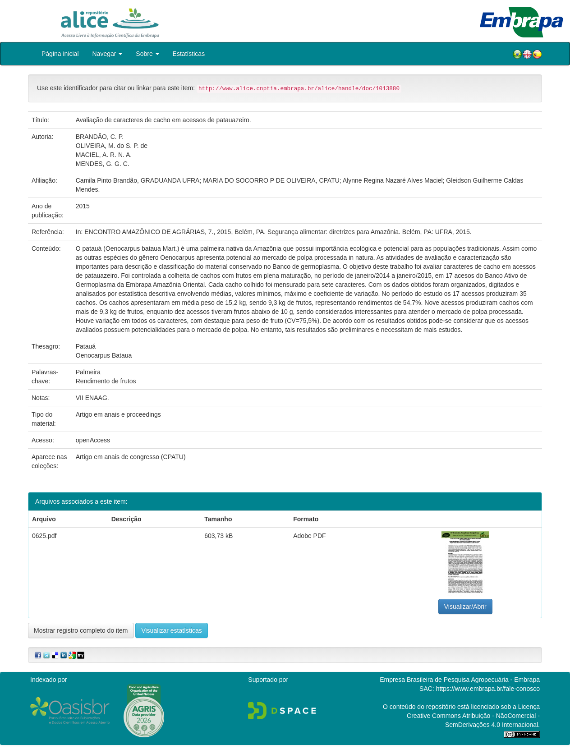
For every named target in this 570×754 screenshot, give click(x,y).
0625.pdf (44, 535)
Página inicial (60, 53)
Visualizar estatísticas (171, 630)
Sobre (147, 53)
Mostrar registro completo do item (81, 630)
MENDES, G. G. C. (102, 163)
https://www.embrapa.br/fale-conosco (488, 688)
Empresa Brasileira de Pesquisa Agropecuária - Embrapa (460, 679)
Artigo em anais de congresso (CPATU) (131, 456)
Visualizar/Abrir (465, 606)
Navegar (107, 53)
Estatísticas (189, 53)
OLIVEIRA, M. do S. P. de (111, 145)
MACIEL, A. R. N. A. (104, 154)
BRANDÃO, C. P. (100, 136)
